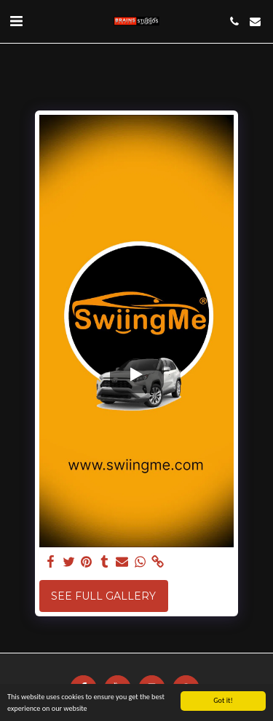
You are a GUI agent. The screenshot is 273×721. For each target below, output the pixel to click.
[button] (16, 21)
